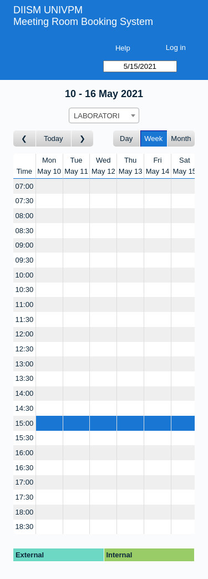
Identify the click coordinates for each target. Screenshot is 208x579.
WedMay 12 (103, 165)
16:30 (25, 468)
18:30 (25, 526)
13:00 (25, 364)
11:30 (25, 319)
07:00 (25, 186)
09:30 (25, 260)
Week (153, 138)
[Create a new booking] (49, 186)
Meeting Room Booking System (83, 21)
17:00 (25, 482)
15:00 (25, 423)
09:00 (25, 245)
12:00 (25, 334)
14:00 (25, 393)
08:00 (25, 216)
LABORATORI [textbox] (97, 116)
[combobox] (104, 115)
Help (122, 48)
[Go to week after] (83, 138)
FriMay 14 (158, 165)
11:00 (25, 304)
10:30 (25, 289)
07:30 (25, 201)
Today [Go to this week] (53, 138)
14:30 (25, 408)
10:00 (25, 275)
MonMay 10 (49, 165)
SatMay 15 (184, 165)
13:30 (25, 378)
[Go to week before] (24, 138)
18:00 (25, 512)
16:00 (25, 453)
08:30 (25, 230)
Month (181, 138)
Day (126, 138)
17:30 (25, 497)
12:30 (25, 349)
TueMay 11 (76, 165)
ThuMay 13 (131, 165)
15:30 (25, 438)
